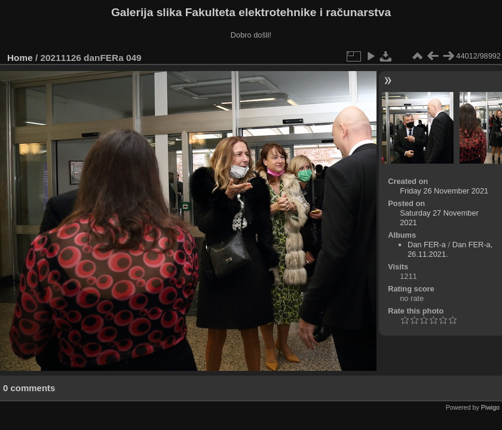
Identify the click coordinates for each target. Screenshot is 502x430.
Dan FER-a (427, 244)
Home (20, 58)
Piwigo (490, 407)
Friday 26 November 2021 (444, 190)
